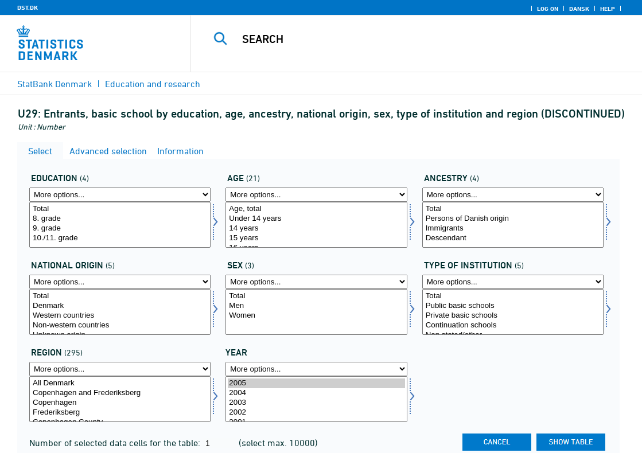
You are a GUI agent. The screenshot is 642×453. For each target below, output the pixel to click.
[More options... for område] (120, 369)
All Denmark (120, 383)
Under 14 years (316, 219)
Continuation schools (513, 325)
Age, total (316, 209)
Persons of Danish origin (513, 219)
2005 (316, 383)
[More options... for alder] (316, 195)
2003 (316, 403)
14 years (316, 228)
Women (316, 316)
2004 (316, 393)
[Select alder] (316, 225)
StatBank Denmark (54, 84)
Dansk (579, 9)
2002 (316, 412)
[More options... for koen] (316, 282)
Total (120, 209)
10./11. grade (120, 238)
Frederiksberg (120, 412)
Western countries (120, 316)
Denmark (120, 306)
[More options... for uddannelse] (120, 195)
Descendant (513, 238)
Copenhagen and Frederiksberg (120, 393)
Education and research (152, 84)
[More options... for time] (316, 369)
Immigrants (513, 228)
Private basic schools (513, 316)
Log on (547, 9)
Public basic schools (513, 306)
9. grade (120, 228)
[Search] (416, 39)
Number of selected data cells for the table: (116, 443)
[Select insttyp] (513, 312)
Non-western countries (120, 325)
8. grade (120, 219)
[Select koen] (316, 312)
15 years (316, 238)
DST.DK (27, 7)
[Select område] (120, 399)
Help (607, 9)
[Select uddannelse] (120, 225)
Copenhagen (120, 403)
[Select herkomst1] (120, 312)
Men (316, 306)
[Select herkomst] (513, 225)
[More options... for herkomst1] (120, 282)
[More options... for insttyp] (513, 282)
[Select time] (316, 399)
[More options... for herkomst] (513, 195)
